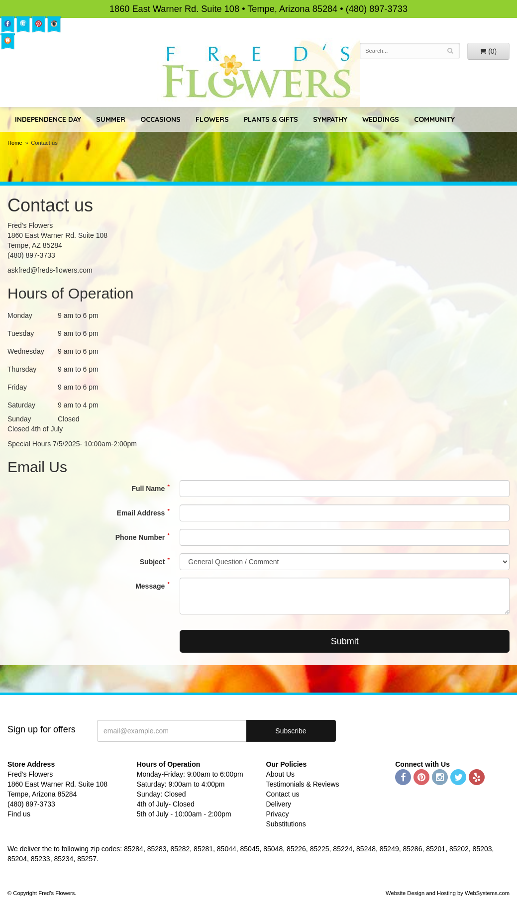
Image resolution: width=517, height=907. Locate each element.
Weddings (380, 119)
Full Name (148, 489)
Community (434, 119)
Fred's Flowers (258, 72)
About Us (280, 774)
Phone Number (140, 537)
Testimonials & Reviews (302, 784)
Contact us (283, 794)
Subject (152, 562)
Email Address (141, 513)
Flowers (212, 119)
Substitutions (286, 824)
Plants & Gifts (271, 119)
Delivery (279, 804)
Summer (110, 119)
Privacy (277, 814)
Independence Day (48, 119)
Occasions (160, 119)
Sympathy (330, 119)
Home (14, 143)
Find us (18, 814)
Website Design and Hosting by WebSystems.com (448, 893)
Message (150, 586)
